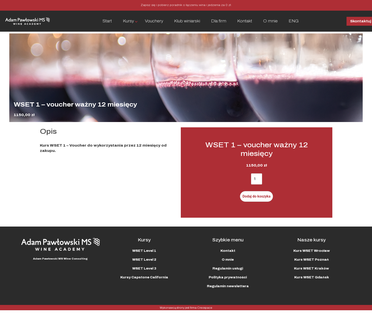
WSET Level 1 (144, 250)
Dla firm (218, 21)
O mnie (270, 21)
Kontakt (244, 21)
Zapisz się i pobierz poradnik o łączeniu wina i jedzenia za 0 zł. (186, 5)
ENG (294, 21)
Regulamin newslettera (228, 286)
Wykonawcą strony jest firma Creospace (186, 307)
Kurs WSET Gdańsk (311, 277)
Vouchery (154, 21)
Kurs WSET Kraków (311, 268)
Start (107, 21)
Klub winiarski (187, 21)
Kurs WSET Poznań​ (311, 259)
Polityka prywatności (228, 277)
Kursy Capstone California (144, 277)
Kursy (128, 21)
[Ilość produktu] (256, 178)
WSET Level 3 (144, 268)
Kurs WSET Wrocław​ (311, 250)
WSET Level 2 (144, 259)
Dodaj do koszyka (256, 196)
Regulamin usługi (227, 268)
